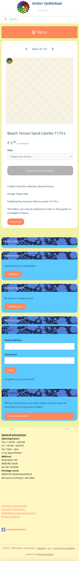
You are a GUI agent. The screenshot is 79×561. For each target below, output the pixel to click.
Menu (39, 32)
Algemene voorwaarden (14, 505)
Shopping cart (15, 306)
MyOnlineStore (46, 554)
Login (10, 370)
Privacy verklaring (10, 516)
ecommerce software (64, 548)
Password (10, 354)
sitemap (41, 548)
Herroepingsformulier (13, 509)
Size (10, 150)
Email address (13, 340)
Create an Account (17, 415)
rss (49, 548)
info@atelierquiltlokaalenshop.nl (18, 513)
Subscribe (13, 274)
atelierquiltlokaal (13, 529)
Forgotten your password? (19, 379)
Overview (15, 222)
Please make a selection (40, 170)
